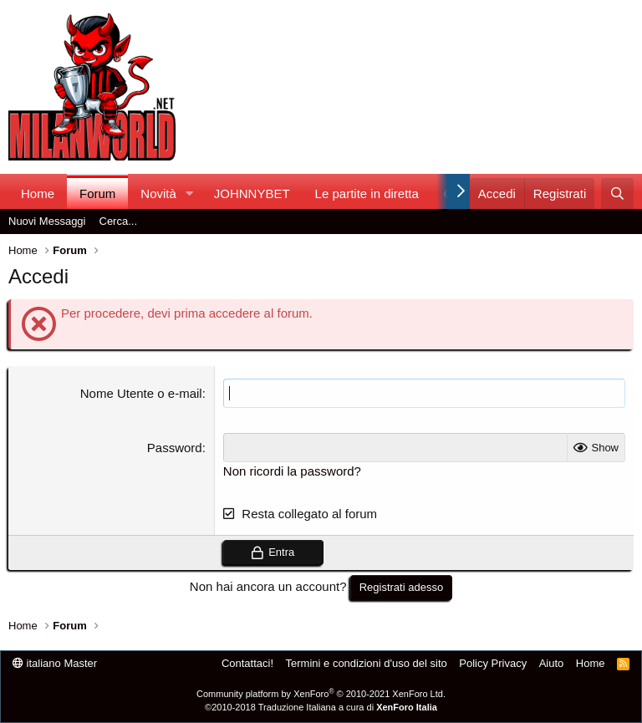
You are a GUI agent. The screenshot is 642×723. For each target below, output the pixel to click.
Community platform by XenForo (321, 694)
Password (174, 447)
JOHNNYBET (252, 193)
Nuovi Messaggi (47, 221)
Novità (158, 193)
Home (37, 193)
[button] (189, 193)
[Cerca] (617, 193)
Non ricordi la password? (292, 471)
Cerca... (118, 221)
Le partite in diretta (367, 193)
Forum (97, 193)
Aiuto (551, 663)
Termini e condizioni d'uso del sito (366, 663)
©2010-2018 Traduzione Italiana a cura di (321, 707)
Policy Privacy (493, 663)
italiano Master (55, 663)
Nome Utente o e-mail (141, 393)
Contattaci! (247, 663)
